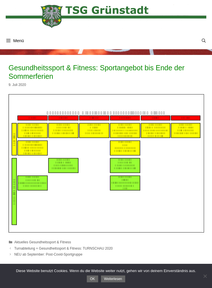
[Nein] (205, 276)
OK (92, 279)
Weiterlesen (113, 279)
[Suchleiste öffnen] (203, 40)
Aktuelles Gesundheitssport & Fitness (42, 242)
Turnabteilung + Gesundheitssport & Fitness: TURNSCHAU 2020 (63, 248)
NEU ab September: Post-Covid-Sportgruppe (48, 254)
